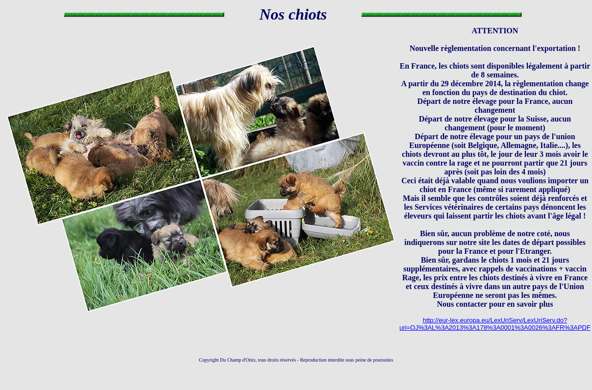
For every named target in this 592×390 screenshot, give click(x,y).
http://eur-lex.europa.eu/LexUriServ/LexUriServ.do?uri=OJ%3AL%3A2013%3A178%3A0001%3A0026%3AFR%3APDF (495, 324)
